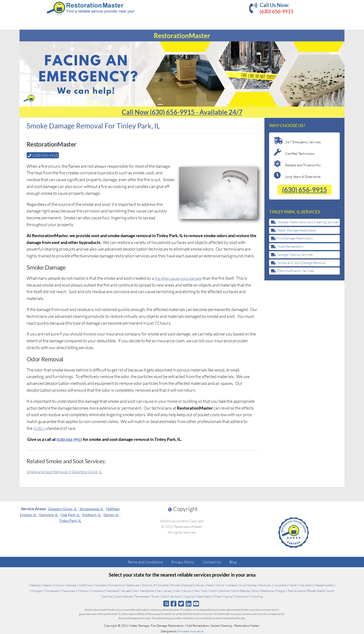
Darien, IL (111, 515)
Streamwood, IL (92, 509)
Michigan (36, 591)
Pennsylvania (296, 591)
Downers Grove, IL (62, 509)
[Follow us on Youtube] (196, 603)
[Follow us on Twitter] (181, 603)
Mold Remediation (290, 246)
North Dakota (240, 591)
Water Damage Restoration (296, 230)
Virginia (189, 596)
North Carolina (219, 591)
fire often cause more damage (181, 278)
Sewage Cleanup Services (295, 254)
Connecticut (116, 585)
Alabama (34, 585)
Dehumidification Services (295, 271)
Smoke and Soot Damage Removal (301, 263)
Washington (204, 596)
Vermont (175, 596)
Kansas (252, 585)
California (85, 585)
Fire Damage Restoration (295, 238)
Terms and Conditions (145, 562)
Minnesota (51, 591)
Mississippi (68, 591)
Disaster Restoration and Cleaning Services (308, 222)
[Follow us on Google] (166, 603)
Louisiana (280, 585)
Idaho (210, 585)
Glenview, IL (48, 515)
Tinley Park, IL (70, 520)
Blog (233, 562)
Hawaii (199, 585)
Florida (175, 585)
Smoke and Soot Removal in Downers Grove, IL (68, 471)
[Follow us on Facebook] (173, 603)
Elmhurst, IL (91, 515)
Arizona (58, 585)
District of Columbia (155, 585)
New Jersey (164, 591)
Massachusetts (324, 585)
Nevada (125, 591)
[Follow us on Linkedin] (189, 603)
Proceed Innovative (190, 631)
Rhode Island (315, 591)
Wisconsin (241, 596)
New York (200, 591)
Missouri (83, 591)
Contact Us (211, 562)
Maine (292, 585)
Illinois (220, 585)
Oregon (280, 591)
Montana (97, 591)
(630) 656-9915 (276, 11)
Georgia (187, 585)
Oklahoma (266, 591)
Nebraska (112, 591)
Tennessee (141, 596)
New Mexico (183, 591)
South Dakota (123, 596)
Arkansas (71, 585)
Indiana (231, 585)
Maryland (305, 585)
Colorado (100, 585)
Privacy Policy (182, 562)
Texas (155, 596)
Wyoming (257, 596)
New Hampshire (143, 591)
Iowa (242, 585)
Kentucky (265, 585)
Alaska (46, 585)
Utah (164, 596)
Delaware (133, 585)
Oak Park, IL (70, 515)
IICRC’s (40, 428)
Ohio (254, 591)
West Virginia (223, 596)
